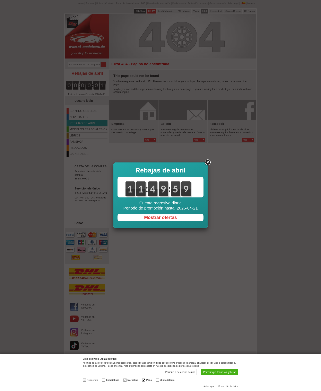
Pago (149, 380)
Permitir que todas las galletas (219, 372)
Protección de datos (228, 386)
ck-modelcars (167, 380)
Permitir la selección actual (180, 372)
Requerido (92, 380)
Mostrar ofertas (160, 217)
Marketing (133, 380)
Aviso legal (208, 386)
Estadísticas (112, 380)
